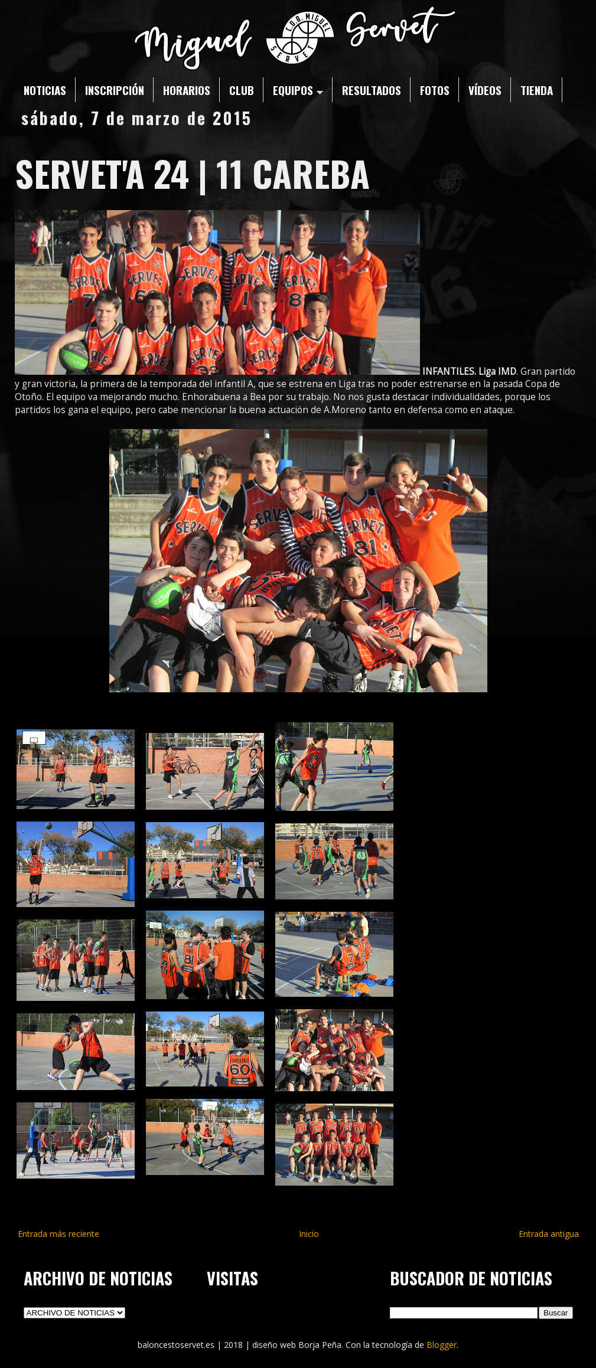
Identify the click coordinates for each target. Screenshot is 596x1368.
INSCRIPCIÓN (114, 89)
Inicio (309, 1233)
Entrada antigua (549, 1233)
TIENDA (536, 89)
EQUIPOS (298, 89)
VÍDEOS (484, 89)
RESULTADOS (371, 89)
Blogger (441, 1344)
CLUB (241, 89)
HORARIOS (186, 89)
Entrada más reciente (58, 1233)
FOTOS (435, 89)
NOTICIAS (45, 89)
